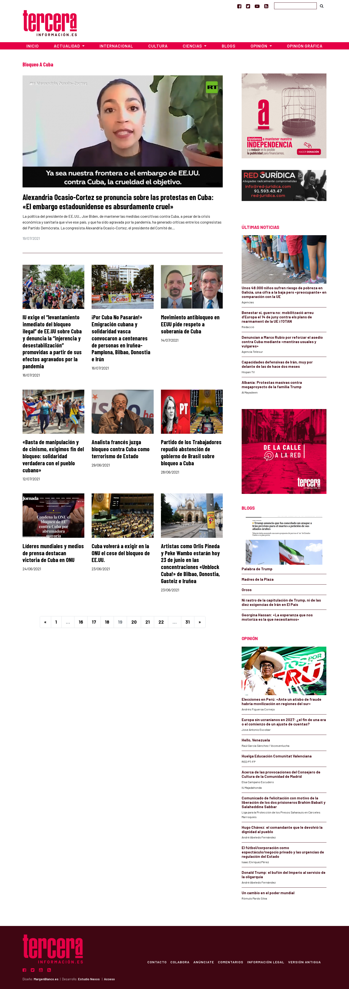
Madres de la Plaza (258, 579)
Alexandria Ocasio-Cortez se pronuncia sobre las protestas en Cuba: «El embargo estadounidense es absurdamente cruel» (118, 201)
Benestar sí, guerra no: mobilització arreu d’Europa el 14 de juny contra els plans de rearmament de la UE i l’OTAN (278, 316)
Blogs (229, 45)
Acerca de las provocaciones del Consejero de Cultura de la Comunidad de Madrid (281, 774)
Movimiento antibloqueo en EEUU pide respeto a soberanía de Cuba (190, 324)
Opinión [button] (259, 45)
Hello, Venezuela (256, 740)
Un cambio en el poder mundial (268, 893)
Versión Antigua (304, 962)
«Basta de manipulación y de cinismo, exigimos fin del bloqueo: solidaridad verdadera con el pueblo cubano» (53, 455)
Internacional (116, 45)
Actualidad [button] (67, 45)
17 (94, 622)
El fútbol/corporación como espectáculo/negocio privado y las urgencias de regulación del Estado (283, 852)
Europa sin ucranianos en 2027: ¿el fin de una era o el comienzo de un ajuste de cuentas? (284, 721)
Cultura (158, 45)
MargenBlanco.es (46, 979)
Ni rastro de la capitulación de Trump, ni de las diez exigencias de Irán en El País (281, 602)
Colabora (179, 962)
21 (147, 622)
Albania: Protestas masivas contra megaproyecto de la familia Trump (272, 384)
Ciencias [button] (193, 45)
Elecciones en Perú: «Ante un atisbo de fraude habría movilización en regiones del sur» (281, 701)
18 (107, 622)
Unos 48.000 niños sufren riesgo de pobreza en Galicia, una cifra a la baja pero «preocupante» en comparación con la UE (284, 292)
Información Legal (265, 962)
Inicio (32, 45)
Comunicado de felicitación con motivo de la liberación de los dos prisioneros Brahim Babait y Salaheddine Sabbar (283, 802)
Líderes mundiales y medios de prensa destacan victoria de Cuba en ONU (53, 552)
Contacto (156, 962)
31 (187, 622)
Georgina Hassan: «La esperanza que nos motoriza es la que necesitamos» (277, 617)
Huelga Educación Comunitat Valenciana (277, 756)
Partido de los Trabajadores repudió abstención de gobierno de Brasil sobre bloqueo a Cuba (191, 452)
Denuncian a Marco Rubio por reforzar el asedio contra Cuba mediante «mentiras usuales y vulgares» (282, 341)
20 (134, 622)
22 (161, 622)
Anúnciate (203, 962)
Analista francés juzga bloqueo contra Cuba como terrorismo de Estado (121, 448)
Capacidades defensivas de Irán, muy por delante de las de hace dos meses (277, 364)
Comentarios (230, 962)
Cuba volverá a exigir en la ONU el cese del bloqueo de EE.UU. (121, 552)
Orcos (247, 589)
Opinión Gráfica (305, 45)
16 (81, 622)
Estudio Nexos (89, 979)
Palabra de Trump (257, 569)
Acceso (109, 979)
